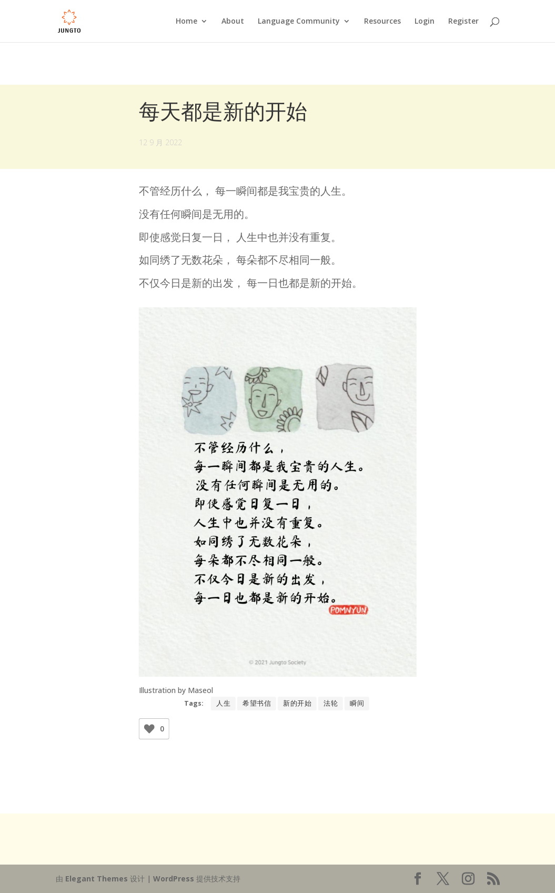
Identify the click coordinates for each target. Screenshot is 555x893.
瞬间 (357, 703)
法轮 (331, 703)
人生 (223, 703)
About (232, 21)
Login (425, 21)
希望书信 (257, 703)
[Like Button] (149, 729)
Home (186, 21)
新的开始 (297, 703)
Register (463, 21)
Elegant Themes (96, 879)
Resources (382, 21)
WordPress (173, 879)
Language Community (299, 21)
